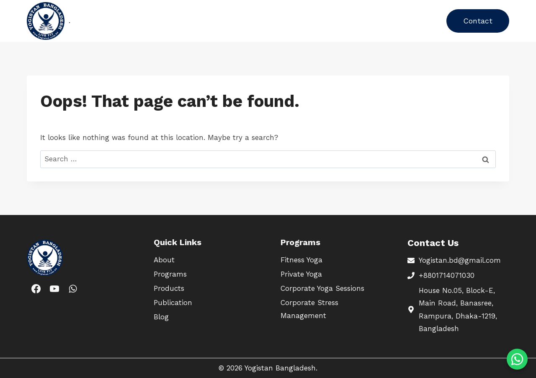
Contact (477, 20)
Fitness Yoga (301, 260)
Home (100, 20)
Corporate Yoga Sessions (322, 288)
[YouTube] (54, 288)
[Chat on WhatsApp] (517, 359)
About (265, 20)
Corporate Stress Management (309, 309)
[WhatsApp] (73, 288)
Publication (225, 20)
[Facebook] (36, 288)
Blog (294, 20)
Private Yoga (301, 274)
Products (180, 20)
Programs (137, 20)
